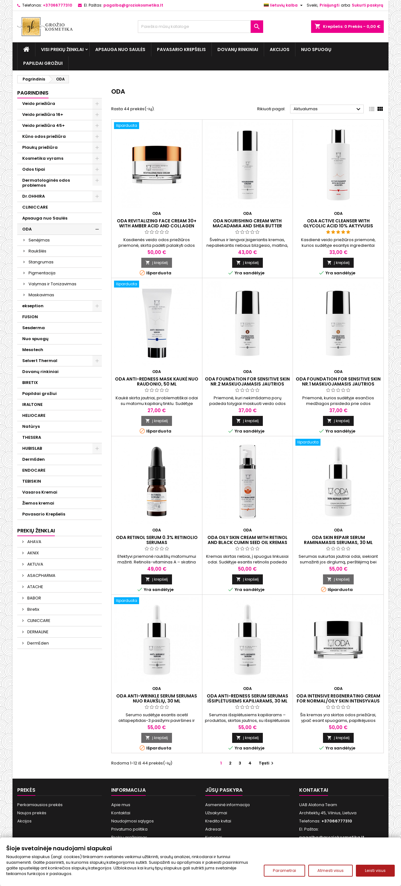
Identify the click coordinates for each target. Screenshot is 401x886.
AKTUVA (34, 564)
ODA (27, 229)
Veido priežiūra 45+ (43, 125)
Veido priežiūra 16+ (42, 114)
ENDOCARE (33, 470)
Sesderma (33, 328)
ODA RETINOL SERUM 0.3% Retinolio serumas (157, 540)
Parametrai (284, 870)
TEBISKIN (31, 481)
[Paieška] (200, 26)
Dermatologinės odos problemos (46, 182)
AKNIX (32, 553)
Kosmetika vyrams (42, 158)
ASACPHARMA (40, 575)
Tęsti (267, 763)
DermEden (33, 459)
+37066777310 (57, 5)
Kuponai (213, 837)
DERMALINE (37, 632)
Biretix (32, 609)
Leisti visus (375, 870)
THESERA (31, 437)
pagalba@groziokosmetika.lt (133, 5)
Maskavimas (41, 295)
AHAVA (33, 542)
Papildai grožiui (43, 63)
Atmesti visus (330, 870)
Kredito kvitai (218, 821)
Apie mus (120, 805)
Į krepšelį (156, 262)
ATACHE (34, 587)
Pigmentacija (42, 273)
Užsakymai (216, 813)
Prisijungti (329, 5)
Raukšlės (37, 251)
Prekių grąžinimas (129, 837)
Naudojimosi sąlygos (132, 821)
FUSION (30, 317)
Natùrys (31, 426)
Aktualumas (328, 109)
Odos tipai (33, 169)
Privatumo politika (129, 829)
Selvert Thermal (39, 361)
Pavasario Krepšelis (181, 49)
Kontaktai (120, 813)
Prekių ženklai (36, 530)
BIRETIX (30, 383)
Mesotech (32, 350)
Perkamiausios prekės (40, 805)
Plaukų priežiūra (40, 147)
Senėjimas (39, 240)
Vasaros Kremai (39, 492)
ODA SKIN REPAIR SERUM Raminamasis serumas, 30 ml (338, 540)
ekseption (33, 306)
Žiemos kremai (38, 503)
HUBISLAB (32, 448)
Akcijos (279, 49)
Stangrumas (41, 262)
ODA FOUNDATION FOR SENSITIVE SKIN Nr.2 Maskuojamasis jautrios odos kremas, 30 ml (247, 384)
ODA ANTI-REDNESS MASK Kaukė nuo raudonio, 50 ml (156, 381)
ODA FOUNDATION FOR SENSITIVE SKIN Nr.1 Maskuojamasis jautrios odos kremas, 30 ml (338, 384)
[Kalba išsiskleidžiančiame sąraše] (284, 5)
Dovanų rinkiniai (237, 49)
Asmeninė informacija (227, 805)
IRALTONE (32, 404)
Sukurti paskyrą (367, 5)
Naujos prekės (31, 813)
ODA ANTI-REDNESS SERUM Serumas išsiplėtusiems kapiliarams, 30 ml (247, 698)
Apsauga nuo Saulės (120, 49)
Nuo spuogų (316, 49)
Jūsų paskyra (223, 790)
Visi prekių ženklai (62, 49)
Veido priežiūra (38, 103)
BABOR (33, 598)
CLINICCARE (35, 207)
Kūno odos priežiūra (44, 136)
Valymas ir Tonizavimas (52, 284)
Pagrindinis (33, 92)
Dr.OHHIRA (33, 196)
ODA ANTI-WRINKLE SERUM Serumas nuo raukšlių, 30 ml (156, 698)
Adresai (213, 829)
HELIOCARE (33, 415)
